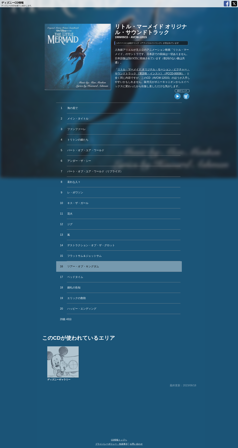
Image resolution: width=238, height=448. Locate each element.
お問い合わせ (136, 444)
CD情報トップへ (119, 440)
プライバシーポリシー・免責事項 (111, 444)
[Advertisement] (119, 413)
